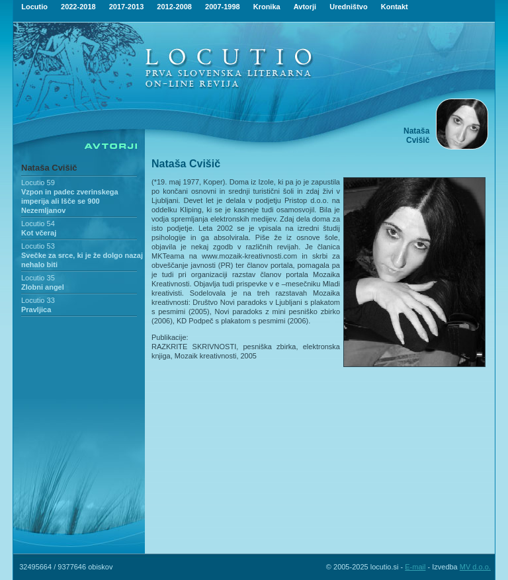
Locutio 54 (38, 224)
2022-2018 (78, 7)
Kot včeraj (38, 233)
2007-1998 (222, 7)
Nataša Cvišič (49, 168)
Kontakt (394, 7)
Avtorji (305, 7)
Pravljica (36, 309)
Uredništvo (348, 7)
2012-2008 (174, 7)
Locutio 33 (38, 300)
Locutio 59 (38, 182)
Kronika (266, 7)
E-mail (415, 567)
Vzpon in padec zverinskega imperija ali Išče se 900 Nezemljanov (69, 201)
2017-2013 (126, 7)
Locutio (34, 7)
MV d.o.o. (475, 567)
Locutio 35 (38, 278)
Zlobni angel (42, 287)
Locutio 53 (38, 246)
